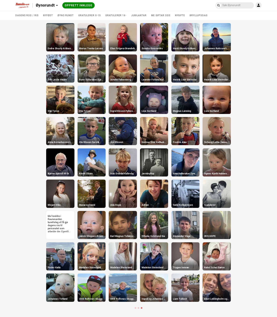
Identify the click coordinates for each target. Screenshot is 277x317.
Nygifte (180, 15)
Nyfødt (48, 15)
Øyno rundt (66, 15)
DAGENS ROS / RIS (26, 15)
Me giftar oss (160, 15)
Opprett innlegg (78, 5)
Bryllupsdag (199, 15)
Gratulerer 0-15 (89, 15)
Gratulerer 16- (116, 15)
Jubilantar (139, 15)
